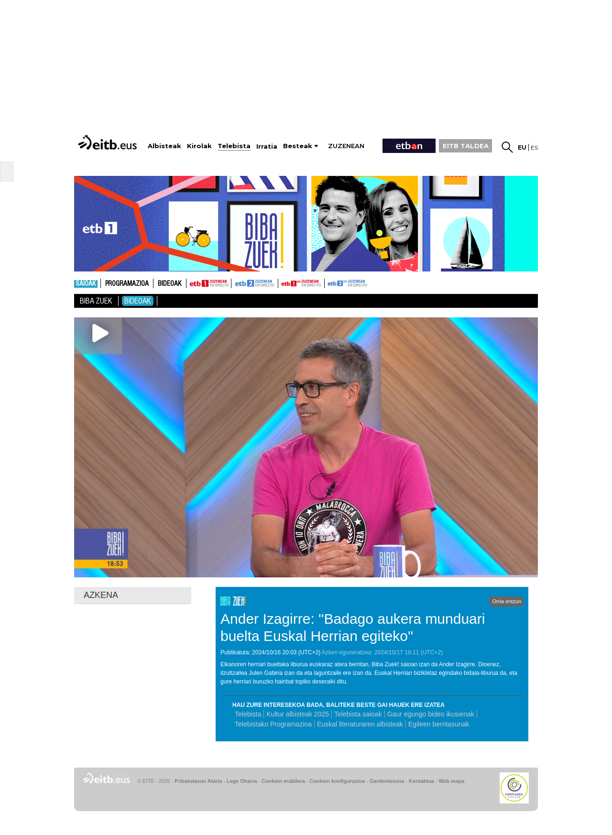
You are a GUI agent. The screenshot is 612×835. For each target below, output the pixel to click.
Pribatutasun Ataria (198, 781)
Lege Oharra (242, 781)
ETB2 (255, 283)
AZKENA (101, 595)
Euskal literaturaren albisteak (360, 724)
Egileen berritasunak (439, 724)
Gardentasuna (387, 781)
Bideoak (170, 284)
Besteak (297, 146)
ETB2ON (329, 282)
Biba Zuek (96, 301)
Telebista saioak (358, 714)
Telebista (248, 714)
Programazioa (127, 284)
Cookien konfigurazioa (337, 781)
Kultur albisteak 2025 (297, 714)
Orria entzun (506, 601)
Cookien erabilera (283, 781)
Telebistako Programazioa (273, 724)
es (534, 147)
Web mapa (451, 781)
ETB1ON (282, 282)
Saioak (86, 284)
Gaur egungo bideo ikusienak (430, 714)
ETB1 (208, 283)
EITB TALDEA (466, 146)
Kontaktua (421, 781)
